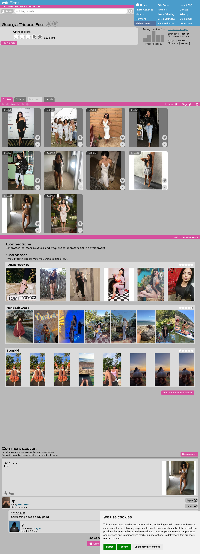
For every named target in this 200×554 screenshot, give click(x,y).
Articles (162, 10)
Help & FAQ (186, 5)
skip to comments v (186, 237)
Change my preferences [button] (147, 546)
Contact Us (186, 23)
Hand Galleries (166, 23)
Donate (184, 10)
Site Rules (163, 5)
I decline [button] (124, 546)
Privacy (184, 14)
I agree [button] (109, 546)
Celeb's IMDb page (178, 29)
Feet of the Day (166, 14)
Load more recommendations (177, 392)
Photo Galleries (144, 10)
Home (143, 5)
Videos (140, 14)
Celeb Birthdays (166, 19)
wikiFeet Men (143, 23)
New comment (189, 454)
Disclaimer (186, 19)
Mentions (141, 19)
